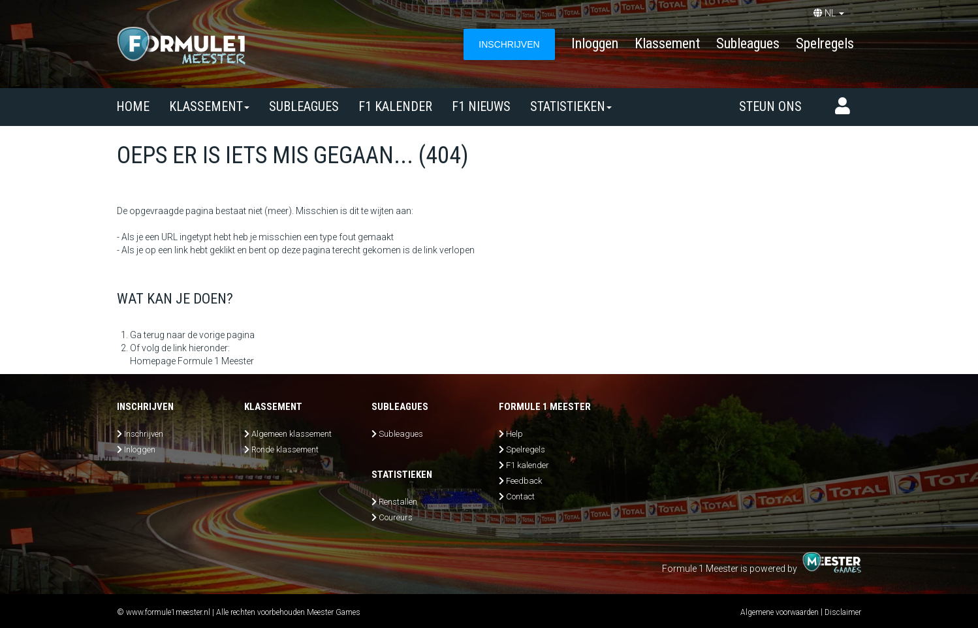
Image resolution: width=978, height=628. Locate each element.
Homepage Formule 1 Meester (192, 361)
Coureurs (396, 517)
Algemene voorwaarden (779, 612)
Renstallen (398, 502)
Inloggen (594, 43)
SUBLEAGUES (304, 106)
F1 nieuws (481, 106)
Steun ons (770, 106)
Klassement (667, 43)
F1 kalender (395, 106)
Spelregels (825, 43)
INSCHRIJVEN (509, 44)
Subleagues (748, 43)
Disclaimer (843, 612)
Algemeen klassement (291, 434)
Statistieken (571, 106)
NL (828, 13)
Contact (520, 496)
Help (514, 434)
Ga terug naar (157, 335)
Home (133, 106)
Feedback (524, 481)
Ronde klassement (285, 449)
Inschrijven (143, 434)
